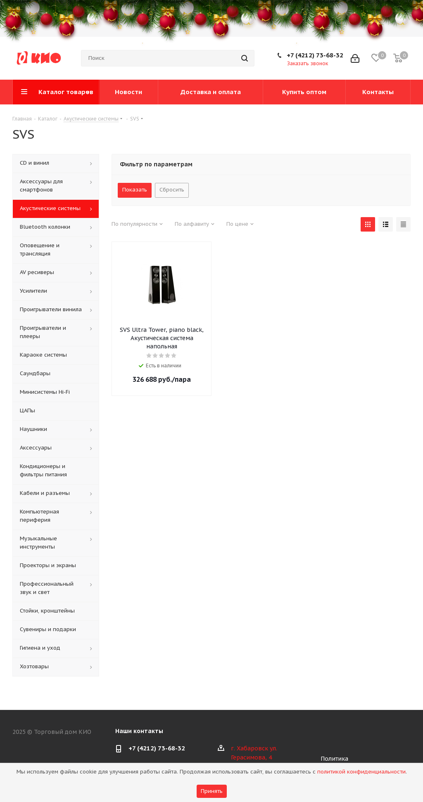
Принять (212, 791)
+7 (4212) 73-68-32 (315, 55)
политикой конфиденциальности (361, 771)
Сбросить (171, 189)
